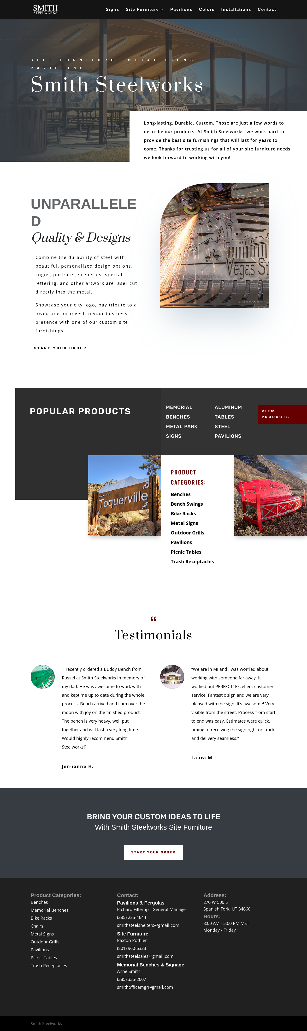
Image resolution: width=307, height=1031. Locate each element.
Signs (112, 10)
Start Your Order (60, 348)
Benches (181, 494)
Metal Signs (184, 523)
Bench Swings (187, 504)
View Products (276, 414)
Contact (267, 10)
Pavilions (181, 10)
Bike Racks (183, 513)
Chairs (37, 926)
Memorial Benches (50, 910)
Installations (236, 10)
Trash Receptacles (192, 561)
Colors (207, 10)
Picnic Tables (186, 552)
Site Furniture (142, 10)
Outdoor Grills (187, 532)
